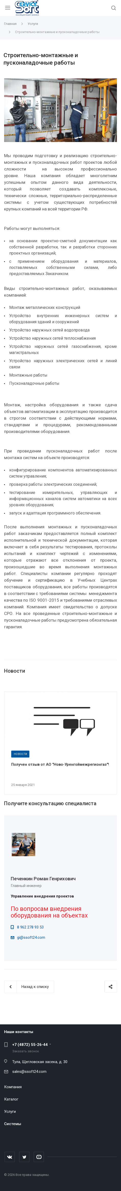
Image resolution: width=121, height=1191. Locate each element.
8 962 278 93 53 (30, 927)
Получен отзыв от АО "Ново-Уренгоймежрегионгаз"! (60, 764)
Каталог (11, 1099)
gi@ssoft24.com (31, 937)
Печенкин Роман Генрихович (43, 879)
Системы (12, 1124)
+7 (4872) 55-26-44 (30, 1044)
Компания (13, 1087)
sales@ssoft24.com (29, 1071)
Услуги (10, 1111)
